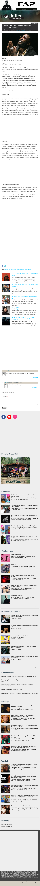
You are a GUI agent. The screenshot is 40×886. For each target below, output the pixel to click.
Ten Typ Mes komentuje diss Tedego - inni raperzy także (23, 495)
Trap (26, 29)
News (23, 29)
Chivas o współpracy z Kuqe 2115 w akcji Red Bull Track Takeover (24, 786)
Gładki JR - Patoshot (17, 595)
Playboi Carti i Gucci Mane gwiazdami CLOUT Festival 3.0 (16, 26)
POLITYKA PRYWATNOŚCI (18, 879)
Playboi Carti (7, 269)
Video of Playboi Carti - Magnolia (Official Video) (20, 129)
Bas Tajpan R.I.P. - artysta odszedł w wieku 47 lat (24, 516)
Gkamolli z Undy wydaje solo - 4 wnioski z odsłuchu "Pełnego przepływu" (23, 746)
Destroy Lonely (20, 269)
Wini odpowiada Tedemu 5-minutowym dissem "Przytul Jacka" (24, 506)
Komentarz (5, 396)
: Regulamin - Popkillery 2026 (11, 689)
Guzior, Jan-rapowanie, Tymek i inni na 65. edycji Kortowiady (23, 647)
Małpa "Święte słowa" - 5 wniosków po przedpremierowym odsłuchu (22, 716)
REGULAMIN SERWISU (6, 879)
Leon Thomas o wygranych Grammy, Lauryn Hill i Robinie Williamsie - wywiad (24, 765)
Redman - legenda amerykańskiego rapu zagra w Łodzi (24, 626)
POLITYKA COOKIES (30, 879)
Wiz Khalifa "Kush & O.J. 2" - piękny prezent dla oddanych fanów (24, 726)
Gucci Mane (13, 269)
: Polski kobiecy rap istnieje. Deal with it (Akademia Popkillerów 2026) (17, 685)
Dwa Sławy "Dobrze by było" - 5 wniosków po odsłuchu (24, 736)
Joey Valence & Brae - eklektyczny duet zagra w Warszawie (24, 657)
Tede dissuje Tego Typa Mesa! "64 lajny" (23, 525)
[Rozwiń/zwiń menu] (37, 17)
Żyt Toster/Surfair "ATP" (18, 554)
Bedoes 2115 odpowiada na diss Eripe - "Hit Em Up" (24, 536)
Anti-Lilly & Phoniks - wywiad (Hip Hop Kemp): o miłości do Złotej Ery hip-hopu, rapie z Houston (24, 797)
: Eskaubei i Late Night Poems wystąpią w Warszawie (19, 693)
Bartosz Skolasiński (21, 30)
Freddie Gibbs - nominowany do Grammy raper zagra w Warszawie (24, 616)
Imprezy (15, 29)
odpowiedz (35, 377)
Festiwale (11, 29)
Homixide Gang (28, 269)
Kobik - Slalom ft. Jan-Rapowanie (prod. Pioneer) (22, 575)
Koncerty (19, 29)
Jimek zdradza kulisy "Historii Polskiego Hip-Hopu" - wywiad (24, 586)
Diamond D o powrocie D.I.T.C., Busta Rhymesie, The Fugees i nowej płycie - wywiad (24, 806)
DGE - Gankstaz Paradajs (18, 565)
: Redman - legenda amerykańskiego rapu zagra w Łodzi (19, 676)
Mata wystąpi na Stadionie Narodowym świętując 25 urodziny (22, 636)
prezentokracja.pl (6, 824)
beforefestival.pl (6, 826)
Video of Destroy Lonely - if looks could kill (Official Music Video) (20, 211)
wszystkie (36, 606)
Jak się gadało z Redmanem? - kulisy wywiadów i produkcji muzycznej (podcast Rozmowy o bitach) (23, 776)
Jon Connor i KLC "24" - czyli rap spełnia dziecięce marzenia (23, 705)
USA (8, 29)
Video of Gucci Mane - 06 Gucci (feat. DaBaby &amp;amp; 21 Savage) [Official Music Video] (20, 172)
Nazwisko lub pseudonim (8, 392)
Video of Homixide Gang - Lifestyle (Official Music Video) (20, 233)
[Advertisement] (20, 348)
